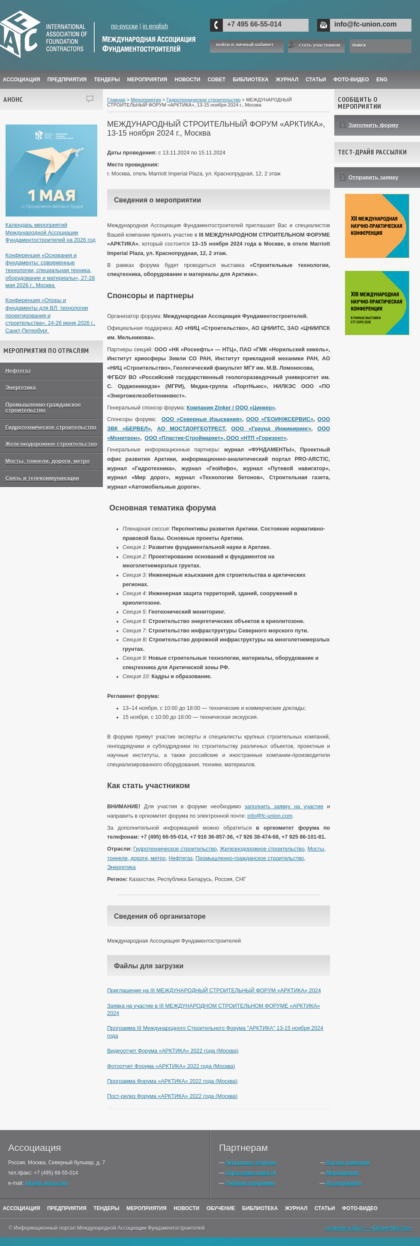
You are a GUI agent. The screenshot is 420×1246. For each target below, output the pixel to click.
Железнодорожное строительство (51, 444)
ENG (381, 80)
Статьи (316, 80)
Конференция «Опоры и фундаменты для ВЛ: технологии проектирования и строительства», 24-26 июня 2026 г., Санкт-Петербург (51, 315)
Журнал (296, 1208)
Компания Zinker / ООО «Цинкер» (230, 408)
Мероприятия (147, 80)
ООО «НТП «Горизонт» (256, 438)
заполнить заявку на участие (284, 807)
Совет (216, 80)
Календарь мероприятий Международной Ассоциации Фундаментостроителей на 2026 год (51, 232)
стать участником (319, 44)
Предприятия (67, 80)
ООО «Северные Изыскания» (202, 419)
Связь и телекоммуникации (42, 478)
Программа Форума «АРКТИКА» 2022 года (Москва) (172, 1081)
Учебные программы (250, 1183)
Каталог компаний (347, 1163)
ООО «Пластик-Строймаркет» (183, 438)
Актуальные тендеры (250, 1163)
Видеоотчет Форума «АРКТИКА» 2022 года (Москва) (172, 1051)
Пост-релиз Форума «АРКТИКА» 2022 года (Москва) (172, 1096)
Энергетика (21, 388)
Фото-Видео (351, 80)
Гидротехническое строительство (51, 427)
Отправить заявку (373, 177)
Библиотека (250, 80)
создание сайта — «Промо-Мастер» (368, 1228)
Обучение (221, 1208)
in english (155, 26)
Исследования (343, 1183)
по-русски (124, 26)
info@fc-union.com (365, 24)
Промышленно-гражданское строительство (43, 407)
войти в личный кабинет (244, 44)
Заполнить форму (373, 125)
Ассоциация (21, 80)
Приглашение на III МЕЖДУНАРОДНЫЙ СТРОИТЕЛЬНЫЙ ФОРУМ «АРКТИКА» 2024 (214, 991)
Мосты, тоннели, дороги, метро (48, 461)
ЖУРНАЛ (287, 80)
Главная (116, 99)
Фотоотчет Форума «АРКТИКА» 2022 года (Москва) (171, 1066)
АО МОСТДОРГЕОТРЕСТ (191, 429)
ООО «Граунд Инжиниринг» (271, 429)
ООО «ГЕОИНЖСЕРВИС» (279, 419)
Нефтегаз (18, 371)
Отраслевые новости (250, 1173)
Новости (187, 80)
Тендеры (107, 80)
